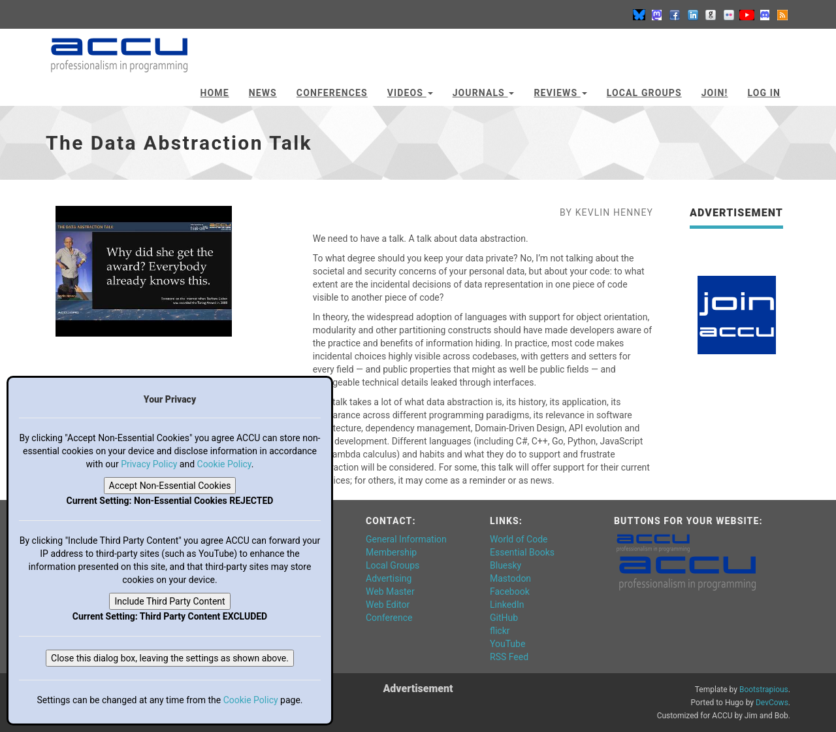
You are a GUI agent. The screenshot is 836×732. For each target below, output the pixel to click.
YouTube (507, 644)
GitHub (504, 617)
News (263, 93)
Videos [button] (410, 93)
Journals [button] (484, 93)
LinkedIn (507, 604)
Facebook (510, 591)
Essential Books (522, 552)
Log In (763, 93)
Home (215, 93)
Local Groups (644, 93)
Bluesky (505, 565)
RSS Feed (509, 657)
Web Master (390, 591)
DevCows (772, 702)
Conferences (332, 93)
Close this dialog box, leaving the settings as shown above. (170, 658)
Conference (389, 617)
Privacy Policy (149, 464)
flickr (500, 630)
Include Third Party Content (169, 601)
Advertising (388, 578)
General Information (406, 539)
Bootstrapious (763, 689)
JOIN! (714, 93)
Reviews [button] (560, 93)
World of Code (518, 539)
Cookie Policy (224, 464)
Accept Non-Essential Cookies (170, 485)
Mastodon (510, 578)
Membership (391, 552)
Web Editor (388, 604)
